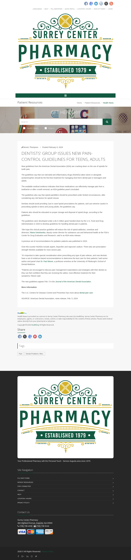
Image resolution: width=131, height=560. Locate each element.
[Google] (91, 3)
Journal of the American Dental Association (73, 282)
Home (79, 103)
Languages (37, 9)
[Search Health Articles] (61, 122)
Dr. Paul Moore (47, 261)
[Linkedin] (96, 3)
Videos (50, 128)
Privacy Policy (23, 502)
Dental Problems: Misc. (35, 354)
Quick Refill (70, 9)
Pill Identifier (56, 9)
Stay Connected (24, 486)
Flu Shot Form (23, 478)
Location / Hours (84, 9)
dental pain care (86, 293)
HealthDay (35, 325)
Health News (30, 128)
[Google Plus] (22, 556)
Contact (20, 490)
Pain (20, 354)
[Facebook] (86, 3)
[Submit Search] (107, 122)
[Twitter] (106, 3)
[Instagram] (101, 3)
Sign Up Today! (100, 9)
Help (46, 9)
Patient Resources (92, 103)
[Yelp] (111, 3)
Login (110, 9)
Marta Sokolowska (37, 232)
